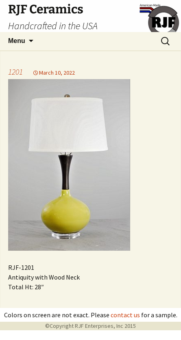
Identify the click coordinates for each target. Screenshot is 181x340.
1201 (15, 72)
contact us (125, 315)
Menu (16, 40)
